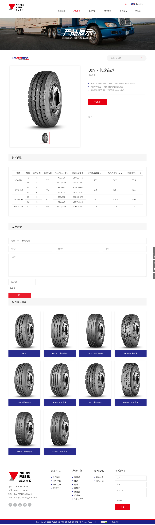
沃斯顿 (77, 496)
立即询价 (98, 102)
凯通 (76, 481)
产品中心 (76, 11)
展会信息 (100, 478)
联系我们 (138, 11)
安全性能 (57, 481)
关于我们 (61, 11)
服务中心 (92, 11)
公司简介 (57, 478)
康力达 (77, 492)
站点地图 (117, 522)
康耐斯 (77, 478)
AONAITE (78, 500)
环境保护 (57, 489)
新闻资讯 (123, 11)
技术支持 (107, 11)
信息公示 (100, 481)
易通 (76, 485)
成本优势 (57, 485)
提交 (122, 507)
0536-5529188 (21, 487)
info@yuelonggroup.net (26, 498)
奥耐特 (77, 489)
